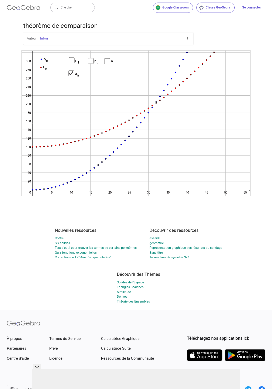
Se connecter (251, 7)
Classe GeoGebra (214, 7)
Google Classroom (172, 7)
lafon (44, 38)
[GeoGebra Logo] (23, 7)
